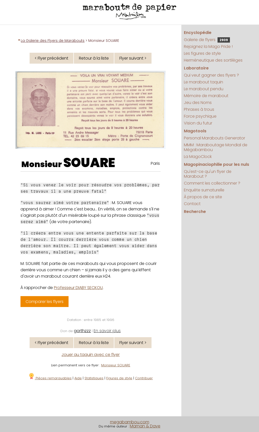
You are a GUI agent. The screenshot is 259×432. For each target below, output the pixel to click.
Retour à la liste (94, 58)
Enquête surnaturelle (204, 190)
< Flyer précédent (51, 58)
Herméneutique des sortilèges (213, 60)
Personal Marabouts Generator (214, 138)
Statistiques (93, 378)
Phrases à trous (199, 109)
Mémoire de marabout (206, 96)
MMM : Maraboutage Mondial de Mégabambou (215, 147)
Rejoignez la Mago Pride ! (208, 46)
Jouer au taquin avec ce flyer (90, 354)
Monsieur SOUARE (115, 365)
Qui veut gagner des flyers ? (211, 75)
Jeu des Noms (198, 102)
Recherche (195, 211)
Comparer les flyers (44, 301)
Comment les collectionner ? (212, 183)
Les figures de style (202, 53)
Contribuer (144, 378)
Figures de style (119, 378)
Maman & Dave (145, 426)
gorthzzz (82, 331)
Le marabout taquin (203, 82)
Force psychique (200, 116)
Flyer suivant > (132, 58)
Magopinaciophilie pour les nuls (216, 164)
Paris (155, 163)
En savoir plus (107, 331)
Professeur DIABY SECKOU (78, 288)
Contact (192, 204)
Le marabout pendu (203, 89)
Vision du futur (198, 123)
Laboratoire (196, 68)
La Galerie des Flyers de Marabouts (52, 40)
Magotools (195, 131)
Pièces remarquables (50, 378)
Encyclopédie (197, 32)
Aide (78, 378)
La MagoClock (198, 156)
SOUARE (89, 163)
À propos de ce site (203, 197)
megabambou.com (129, 422)
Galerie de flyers (207, 40)
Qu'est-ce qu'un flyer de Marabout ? (207, 174)
